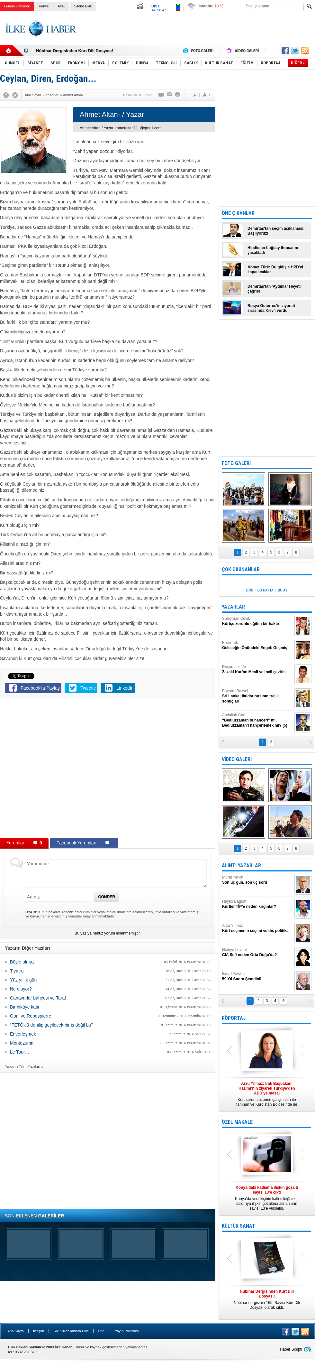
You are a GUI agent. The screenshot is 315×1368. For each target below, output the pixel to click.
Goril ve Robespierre (30, 1016)
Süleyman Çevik (257, 621)
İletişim (38, 1331)
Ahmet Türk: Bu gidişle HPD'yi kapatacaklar (275, 269)
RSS (101, 1331)
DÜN (249, 590)
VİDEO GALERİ (237, 759)
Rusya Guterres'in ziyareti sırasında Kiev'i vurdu (271, 308)
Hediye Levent (257, 952)
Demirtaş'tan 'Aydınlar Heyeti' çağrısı (275, 288)
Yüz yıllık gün (23, 979)
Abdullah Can (257, 720)
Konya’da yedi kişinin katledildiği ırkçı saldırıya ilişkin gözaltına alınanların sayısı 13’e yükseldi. (266, 1198)
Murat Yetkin (257, 880)
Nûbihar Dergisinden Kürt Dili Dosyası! (74, 50)
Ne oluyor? (21, 988)
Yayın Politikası (127, 1331)
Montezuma (21, 1043)
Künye (44, 6)
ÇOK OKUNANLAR (241, 569)
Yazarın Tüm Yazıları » (24, 1067)
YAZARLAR (233, 607)
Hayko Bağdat (257, 904)
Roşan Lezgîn (257, 670)
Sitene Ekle (83, 6)
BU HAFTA (265, 590)
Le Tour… (19, 1052)
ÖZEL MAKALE (237, 1122)
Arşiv (61, 6)
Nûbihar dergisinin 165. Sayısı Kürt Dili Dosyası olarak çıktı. (266, 1299)
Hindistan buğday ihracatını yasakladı (273, 250)
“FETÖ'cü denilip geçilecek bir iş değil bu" (51, 1025)
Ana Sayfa (15, 1331)
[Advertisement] (198, 34)
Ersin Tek (257, 645)
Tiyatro (16, 970)
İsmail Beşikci (257, 977)
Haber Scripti (291, 1349)
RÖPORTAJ (234, 1018)
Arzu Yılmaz (257, 928)
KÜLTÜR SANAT (238, 1226)
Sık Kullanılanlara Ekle (71, 1331)
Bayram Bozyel (257, 696)
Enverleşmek (23, 1034)
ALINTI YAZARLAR (241, 865)
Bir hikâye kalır (25, 1007)
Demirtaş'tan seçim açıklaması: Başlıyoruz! (276, 231)
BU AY (282, 590)
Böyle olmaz (22, 961)
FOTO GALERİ (236, 463)
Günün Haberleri (17, 6)
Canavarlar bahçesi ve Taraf (38, 997)
